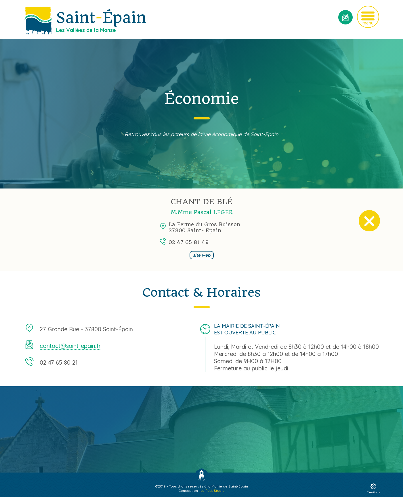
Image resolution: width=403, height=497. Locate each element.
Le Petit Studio (212, 490)
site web (201, 255)
